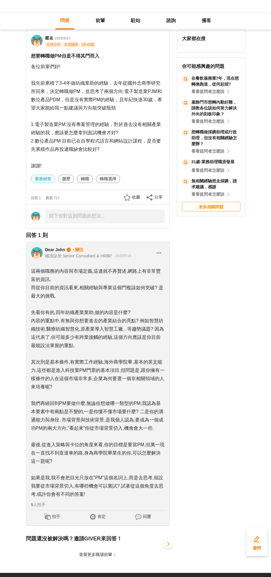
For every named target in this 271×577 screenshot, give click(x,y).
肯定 (101, 516)
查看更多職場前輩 (95, 554)
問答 (65, 20)
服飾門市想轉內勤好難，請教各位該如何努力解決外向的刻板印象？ (214, 108)
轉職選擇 (108, 178)
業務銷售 (43, 178)
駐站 (135, 20)
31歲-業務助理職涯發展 (212, 161)
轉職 (85, 178)
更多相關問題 (211, 207)
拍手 (56, 516)
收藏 (136, 197)
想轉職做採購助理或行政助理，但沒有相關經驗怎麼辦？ (214, 138)
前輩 (100, 20)
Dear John (55, 249)
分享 (158, 197)
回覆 (147, 516)
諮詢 (171, 20)
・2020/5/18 (121, 256)
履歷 (66, 178)
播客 (206, 20)
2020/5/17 (62, 38)
